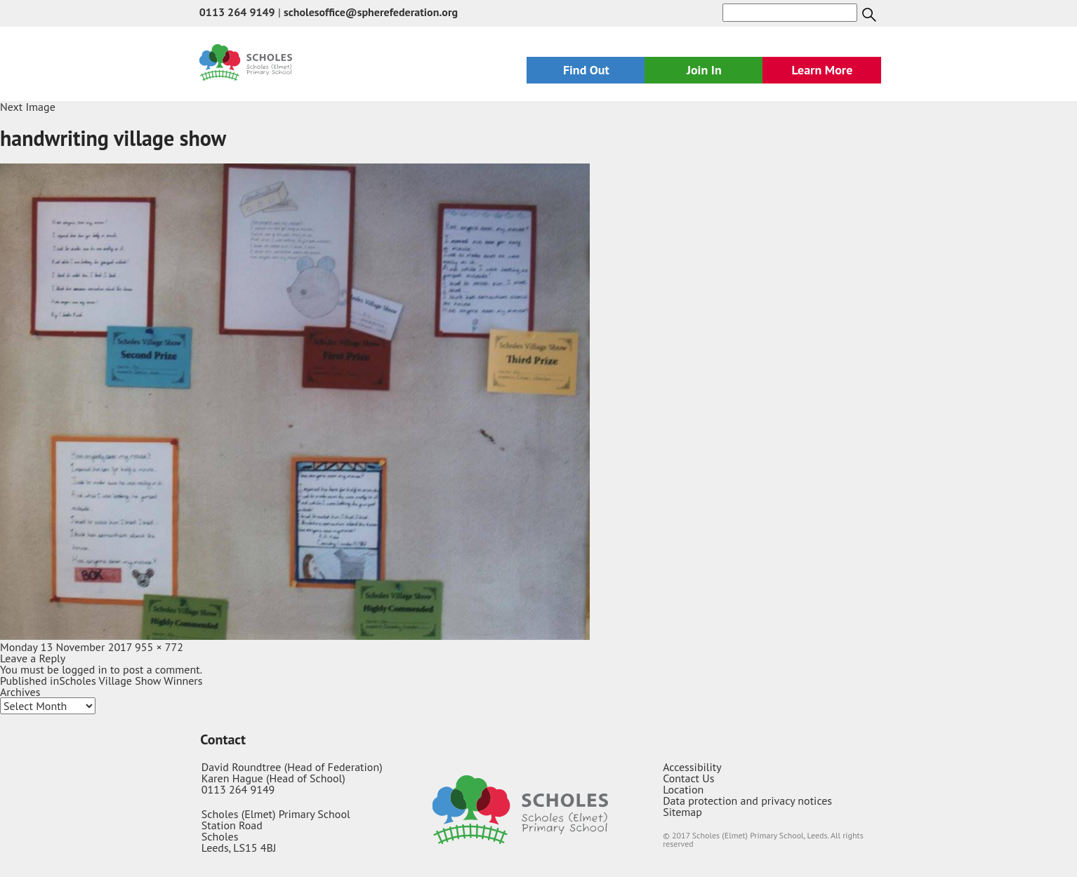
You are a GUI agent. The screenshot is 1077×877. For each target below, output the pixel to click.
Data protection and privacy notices (747, 801)
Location (683, 789)
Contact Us (688, 778)
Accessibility (692, 767)
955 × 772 (159, 647)
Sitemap (682, 812)
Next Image (27, 107)
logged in (84, 669)
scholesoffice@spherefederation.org (371, 12)
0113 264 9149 (237, 12)
